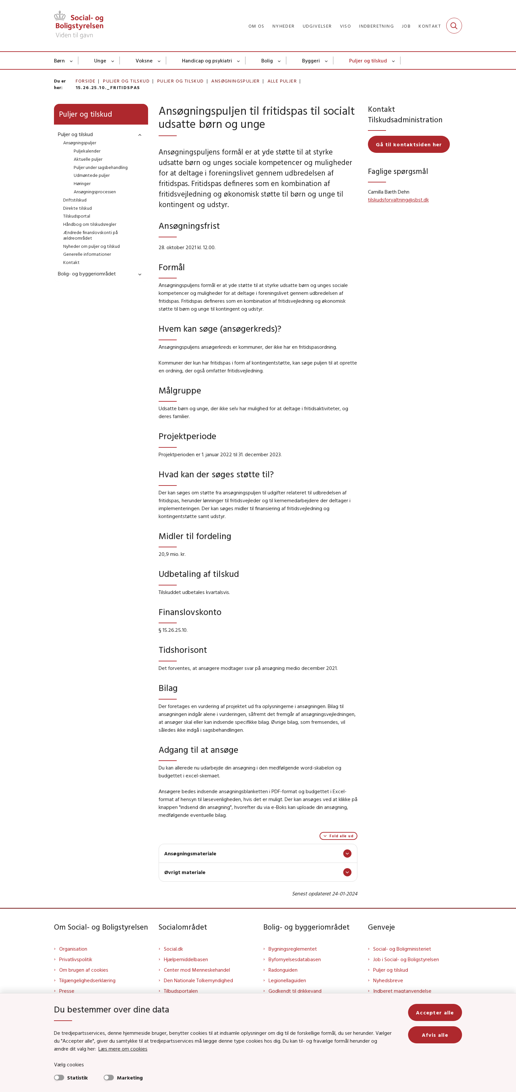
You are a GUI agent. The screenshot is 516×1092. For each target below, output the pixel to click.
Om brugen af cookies (83, 969)
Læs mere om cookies (122, 1048)
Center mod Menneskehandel (197, 969)
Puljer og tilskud (368, 60)
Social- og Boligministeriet (402, 948)
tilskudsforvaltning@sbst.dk (398, 199)
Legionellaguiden (287, 980)
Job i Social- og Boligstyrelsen (406, 959)
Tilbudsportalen (181, 990)
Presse (66, 990)
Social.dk (173, 948)
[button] (138, 134)
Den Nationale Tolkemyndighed (198, 980)
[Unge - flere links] (113, 60)
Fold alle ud (341, 836)
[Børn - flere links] (71, 60)
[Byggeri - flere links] (326, 60)
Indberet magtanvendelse (402, 990)
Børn (59, 60)
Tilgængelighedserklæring (87, 980)
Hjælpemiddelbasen (186, 959)
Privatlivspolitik (75, 959)
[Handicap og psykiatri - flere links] (238, 60)
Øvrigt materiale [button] (184, 872)
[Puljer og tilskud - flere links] (393, 60)
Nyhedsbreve (388, 980)
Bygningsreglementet (293, 948)
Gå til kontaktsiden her (409, 144)
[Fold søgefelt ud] (454, 26)
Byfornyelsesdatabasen (295, 959)
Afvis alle (435, 1035)
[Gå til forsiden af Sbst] (78, 26)
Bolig (267, 60)
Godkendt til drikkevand (295, 990)
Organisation (73, 948)
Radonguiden (283, 969)
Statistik (77, 1077)
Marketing (130, 1077)
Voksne (144, 60)
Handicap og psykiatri (207, 60)
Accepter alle (435, 1012)
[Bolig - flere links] (279, 60)
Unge (100, 60)
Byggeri (311, 60)
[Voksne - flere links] (159, 60)
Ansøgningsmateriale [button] (190, 853)
